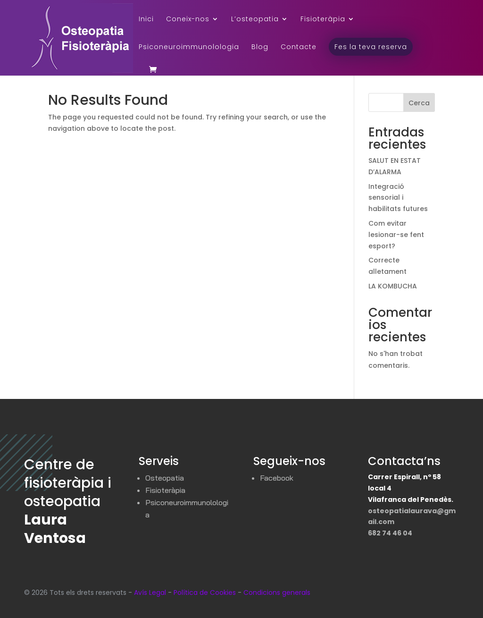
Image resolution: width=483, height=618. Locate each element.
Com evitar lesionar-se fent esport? (396, 235)
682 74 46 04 (390, 533)
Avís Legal (150, 592)
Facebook (276, 478)
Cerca (419, 103)
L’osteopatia (255, 20)
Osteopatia (164, 478)
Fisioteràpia (322, 20)
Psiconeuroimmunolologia (189, 47)
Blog (259, 47)
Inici (146, 20)
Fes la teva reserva (370, 46)
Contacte (298, 47)
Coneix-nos (187, 20)
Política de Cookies (205, 592)
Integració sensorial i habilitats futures (398, 198)
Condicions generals (276, 592)
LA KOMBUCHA (392, 286)
